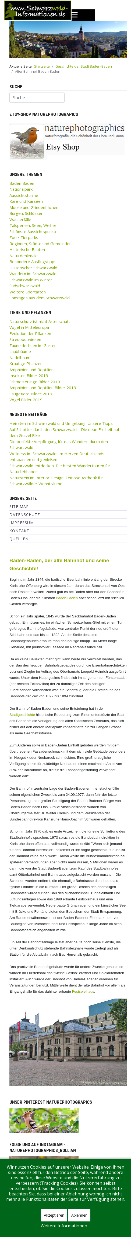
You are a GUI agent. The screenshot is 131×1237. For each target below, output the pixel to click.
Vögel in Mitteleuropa (29, 327)
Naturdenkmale (23, 255)
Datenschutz (24, 514)
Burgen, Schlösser (26, 213)
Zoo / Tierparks (23, 237)
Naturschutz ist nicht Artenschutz (40, 321)
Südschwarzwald (24, 285)
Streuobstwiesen (25, 339)
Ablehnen (79, 1215)
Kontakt (19, 530)
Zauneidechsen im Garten (32, 345)
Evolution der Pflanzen (30, 333)
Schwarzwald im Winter (30, 279)
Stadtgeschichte (22, 715)
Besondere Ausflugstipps (32, 261)
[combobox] (37, 98)
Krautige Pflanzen (26, 363)
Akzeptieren (54, 1215)
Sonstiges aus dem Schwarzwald (39, 297)
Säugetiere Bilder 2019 (30, 393)
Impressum (21, 522)
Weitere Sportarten (27, 291)
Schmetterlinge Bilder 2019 (34, 381)
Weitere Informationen (64, 1226)
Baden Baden (21, 183)
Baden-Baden (67, 598)
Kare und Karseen (26, 201)
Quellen (19, 538)
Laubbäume (20, 351)
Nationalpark (21, 189)
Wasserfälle (20, 219)
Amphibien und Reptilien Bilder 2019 (42, 387)
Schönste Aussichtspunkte (33, 231)
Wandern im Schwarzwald (32, 273)
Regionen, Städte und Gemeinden (40, 243)
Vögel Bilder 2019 (26, 399)
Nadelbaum (19, 357)
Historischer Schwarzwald (33, 267)
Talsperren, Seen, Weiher (32, 225)
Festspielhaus (83, 991)
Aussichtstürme (23, 195)
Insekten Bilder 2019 (28, 375)
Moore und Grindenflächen (33, 207)
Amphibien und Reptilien (31, 369)
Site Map (19, 506)
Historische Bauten (27, 249)
